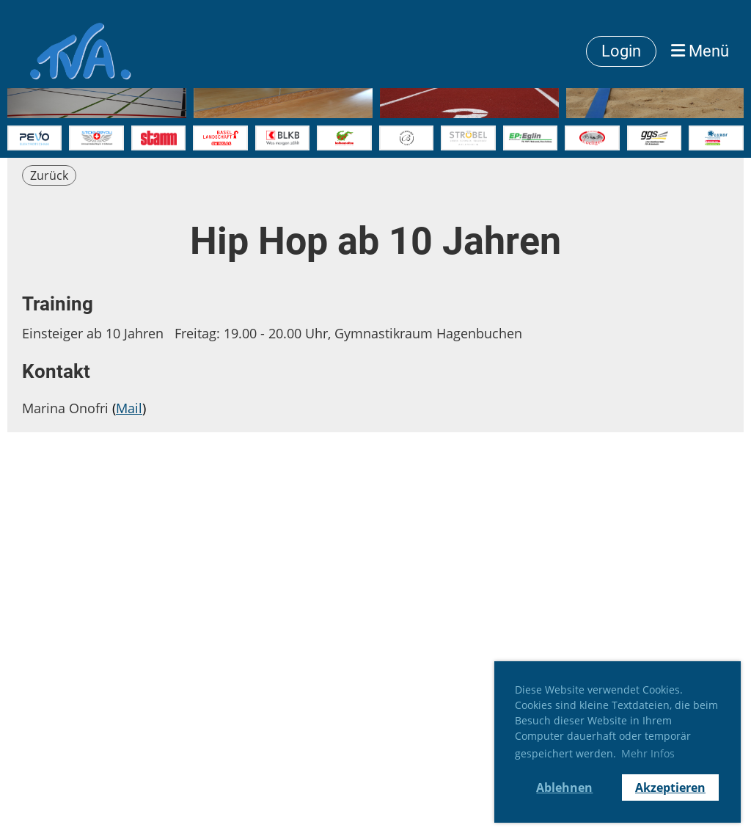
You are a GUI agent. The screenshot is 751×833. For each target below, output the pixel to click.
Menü (700, 51)
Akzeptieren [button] (670, 787)
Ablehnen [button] (564, 787)
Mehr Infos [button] (648, 753)
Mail (129, 408)
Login (621, 51)
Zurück (49, 175)
